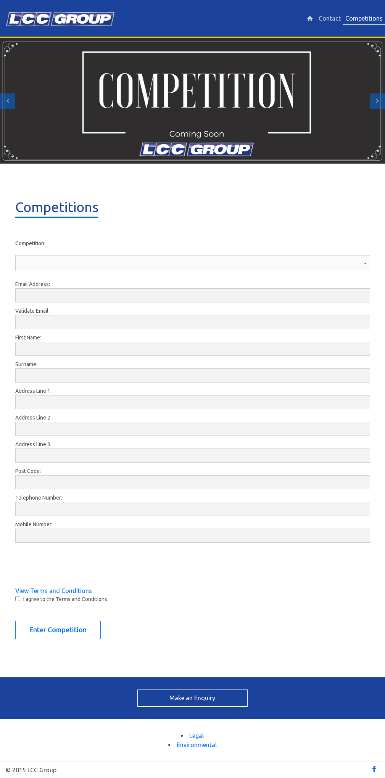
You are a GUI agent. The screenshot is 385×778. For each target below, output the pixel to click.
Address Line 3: (33, 444)
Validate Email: (32, 311)
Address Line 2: (33, 418)
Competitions (364, 18)
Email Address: (32, 284)
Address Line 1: (33, 391)
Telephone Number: (38, 498)
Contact (330, 18)
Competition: (30, 243)
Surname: (26, 364)
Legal (196, 735)
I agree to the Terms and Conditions (65, 599)
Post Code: (28, 471)
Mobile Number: (34, 524)
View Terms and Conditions (53, 590)
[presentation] (73, 562)
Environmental (197, 744)
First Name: (28, 337)
